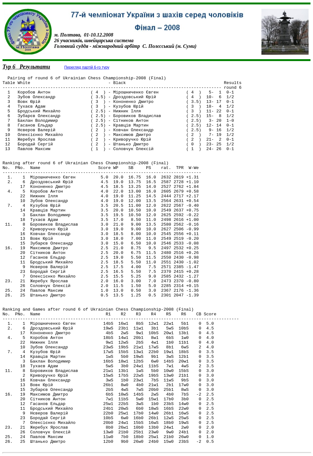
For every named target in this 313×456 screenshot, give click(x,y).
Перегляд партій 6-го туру (86, 67)
